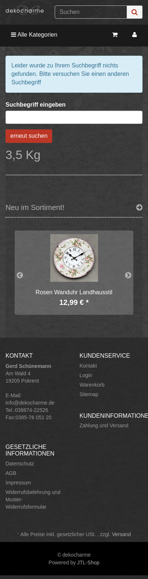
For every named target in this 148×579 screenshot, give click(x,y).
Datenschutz (20, 463)
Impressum (18, 483)
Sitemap (89, 394)
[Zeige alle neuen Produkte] (139, 207)
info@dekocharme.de (30, 403)
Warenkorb (92, 385)
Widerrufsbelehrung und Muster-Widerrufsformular (33, 499)
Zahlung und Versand (104, 425)
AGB (11, 473)
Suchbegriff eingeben (36, 105)
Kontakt (88, 366)
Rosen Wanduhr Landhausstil (74, 292)
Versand (121, 534)
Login (86, 375)
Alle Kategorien (34, 35)
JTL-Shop (88, 562)
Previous (20, 275)
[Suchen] (91, 12)
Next (128, 275)
